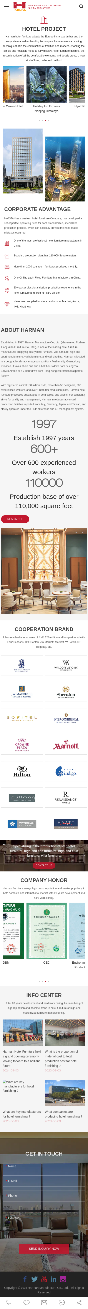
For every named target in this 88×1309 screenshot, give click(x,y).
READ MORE (15, 519)
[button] (39, 120)
